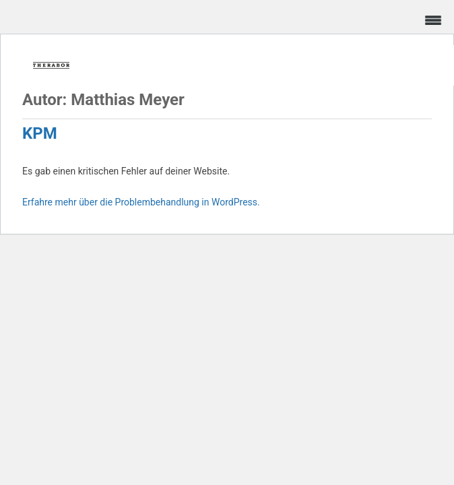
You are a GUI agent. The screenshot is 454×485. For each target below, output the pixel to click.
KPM (39, 133)
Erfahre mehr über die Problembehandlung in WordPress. (141, 202)
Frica (51, 65)
